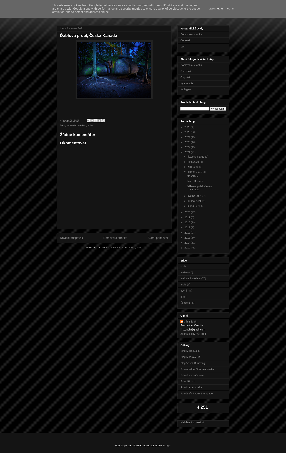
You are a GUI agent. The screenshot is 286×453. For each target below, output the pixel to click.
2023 (187, 142)
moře (183, 284)
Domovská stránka (115, 237)
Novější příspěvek (71, 237)
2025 (187, 131)
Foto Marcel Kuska (191, 387)
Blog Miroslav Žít (190, 357)
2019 (187, 217)
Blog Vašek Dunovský (192, 363)
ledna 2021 (194, 205)
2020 (187, 212)
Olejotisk (185, 77)
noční (90, 125)
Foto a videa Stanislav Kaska (197, 369)
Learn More (216, 8)
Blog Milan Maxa (190, 350)
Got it (231, 8)
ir (181, 266)
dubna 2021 (194, 200)
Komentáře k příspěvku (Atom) (125, 247)
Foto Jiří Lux (187, 381)
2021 (187, 152)
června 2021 (194, 171)
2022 (187, 147)
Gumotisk (185, 71)
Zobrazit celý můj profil (193, 333)
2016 (187, 232)
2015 (187, 237)
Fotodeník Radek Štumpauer (197, 393)
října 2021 (193, 161)
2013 (187, 247)
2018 (187, 222)
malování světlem (76, 125)
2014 (187, 242)
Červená (185, 40)
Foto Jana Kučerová (192, 375)
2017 (187, 227)
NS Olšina (193, 176)
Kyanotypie (186, 83)
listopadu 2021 (196, 156)
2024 (187, 137)
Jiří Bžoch (190, 321)
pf (181, 296)
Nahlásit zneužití (192, 422)
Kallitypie (185, 89)
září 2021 (193, 166)
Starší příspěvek (158, 237)
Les (182, 46)
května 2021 (194, 195)
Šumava (185, 302)
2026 (187, 126)
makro (184, 272)
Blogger (166, 445)
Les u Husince (195, 181)
